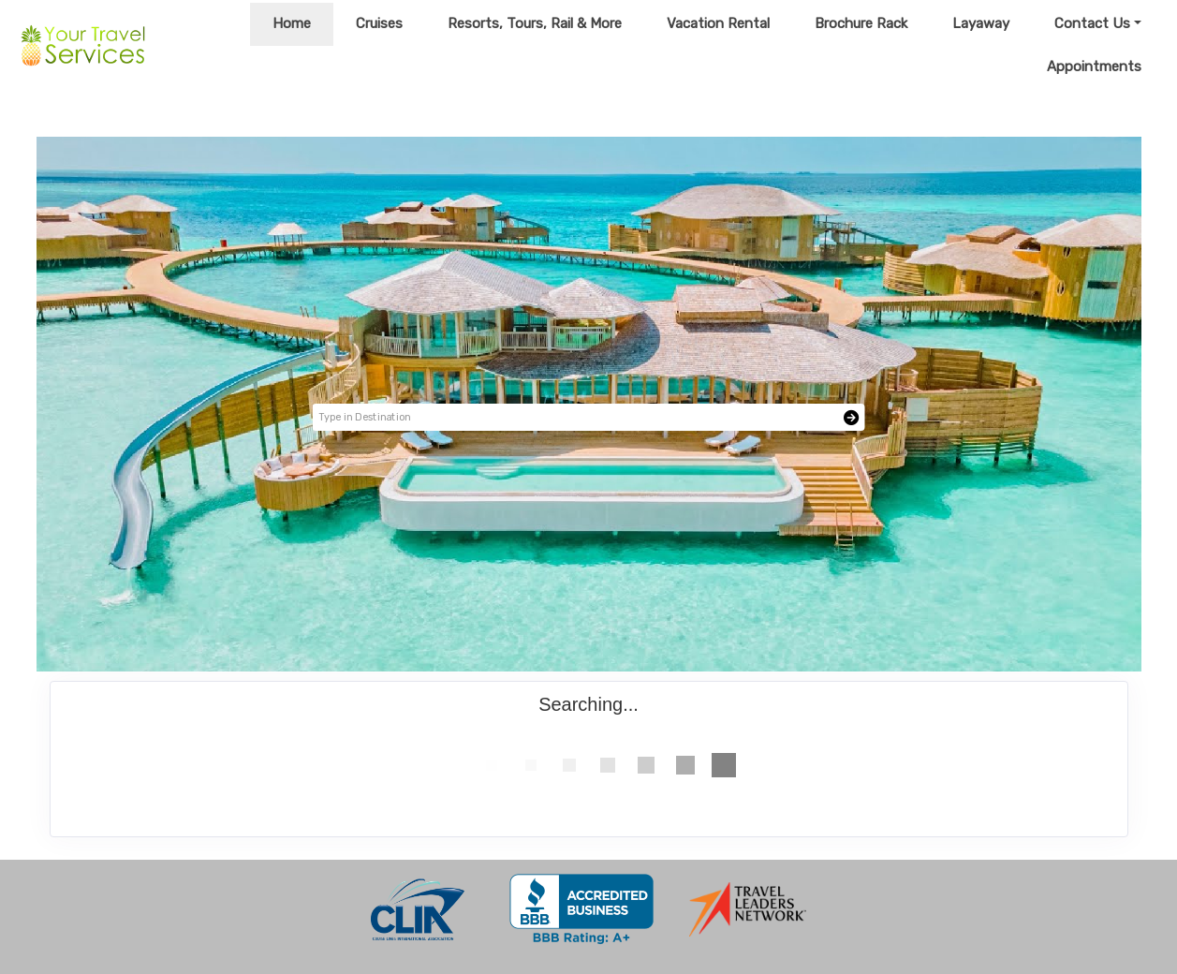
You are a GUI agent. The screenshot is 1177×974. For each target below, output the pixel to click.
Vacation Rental (718, 23)
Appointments (1094, 66)
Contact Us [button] (1092, 23)
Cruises (379, 23)
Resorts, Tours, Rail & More (535, 23)
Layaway (980, 23)
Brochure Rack (861, 23)
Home (291, 23)
